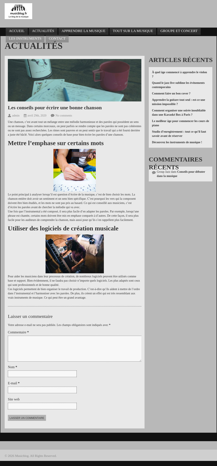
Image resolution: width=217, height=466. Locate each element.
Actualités (43, 31)
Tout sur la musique (133, 31)
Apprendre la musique (84, 31)
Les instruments (25, 38)
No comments (64, 115)
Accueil (17, 31)
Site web (14, 404)
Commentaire (18, 332)
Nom (12, 372)
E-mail (14, 388)
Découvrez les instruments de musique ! (177, 142)
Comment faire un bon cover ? (171, 93)
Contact (57, 38)
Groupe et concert (179, 31)
